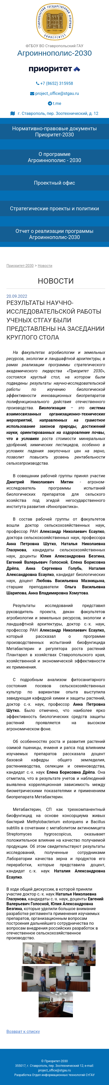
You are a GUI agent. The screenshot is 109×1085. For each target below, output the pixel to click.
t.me (54, 103)
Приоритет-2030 (19, 266)
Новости (45, 266)
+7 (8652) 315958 (54, 83)
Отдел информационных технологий (58, 1075)
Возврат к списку (23, 1031)
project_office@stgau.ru (54, 93)
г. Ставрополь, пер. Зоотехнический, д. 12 (54, 113)
